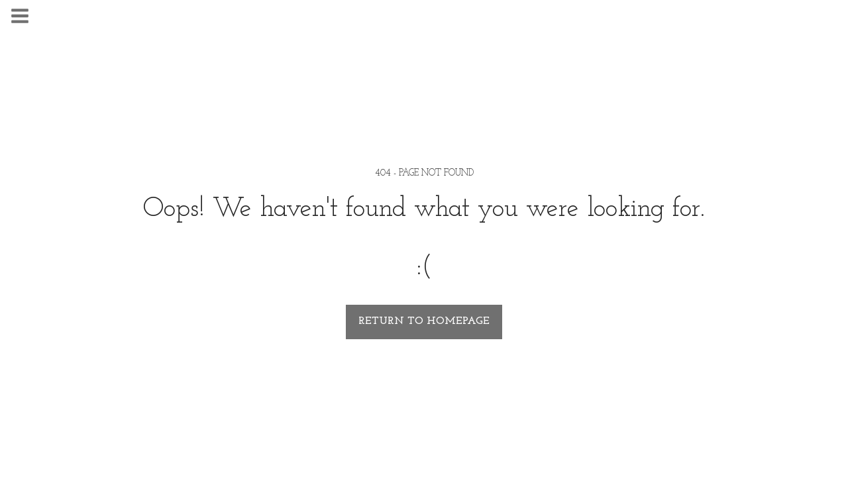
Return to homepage (424, 321)
